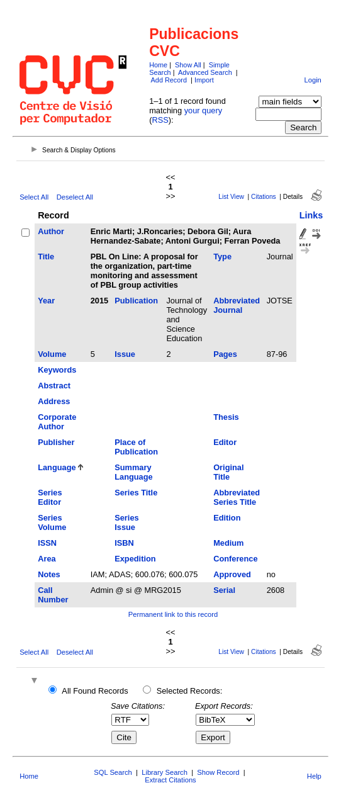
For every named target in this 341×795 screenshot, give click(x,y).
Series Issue (126, 522)
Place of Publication (136, 446)
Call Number (53, 594)
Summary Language (133, 472)
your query (203, 110)
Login (312, 80)
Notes (49, 574)
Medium (228, 543)
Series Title (136, 492)
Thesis (226, 417)
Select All (34, 197)
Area (46, 558)
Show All (188, 65)
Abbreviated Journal (236, 305)
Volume (52, 354)
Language (56, 467)
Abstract (54, 385)
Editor (225, 442)
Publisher (56, 442)
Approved (232, 574)
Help (314, 776)
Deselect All (75, 197)
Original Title (228, 472)
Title (46, 256)
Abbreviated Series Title (236, 497)
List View (231, 196)
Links (311, 215)
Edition (226, 517)
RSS (160, 120)
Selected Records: (190, 691)
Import (204, 80)
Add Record (169, 80)
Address (54, 401)
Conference (235, 558)
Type (222, 256)
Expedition (135, 558)
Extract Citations (170, 780)
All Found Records (95, 691)
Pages (225, 354)
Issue (125, 354)
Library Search (164, 772)
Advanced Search (205, 72)
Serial (224, 590)
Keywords (57, 370)
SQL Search (113, 772)
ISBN (124, 543)
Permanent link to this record (173, 614)
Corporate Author (57, 421)
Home (158, 65)
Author (51, 231)
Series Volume (52, 522)
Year (46, 300)
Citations (263, 196)
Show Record (218, 772)
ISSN (47, 543)
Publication (136, 300)
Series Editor (50, 497)
